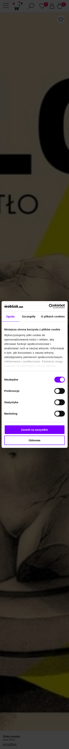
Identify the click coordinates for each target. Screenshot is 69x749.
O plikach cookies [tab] (53, 316)
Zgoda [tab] (10, 316)
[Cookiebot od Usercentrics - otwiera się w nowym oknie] (49, 306)
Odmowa (34, 440)
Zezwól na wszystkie (34, 429)
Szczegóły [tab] (28, 316)
